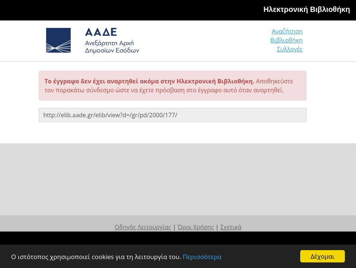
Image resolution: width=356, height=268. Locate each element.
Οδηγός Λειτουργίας (143, 227)
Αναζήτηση (287, 31)
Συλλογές (289, 49)
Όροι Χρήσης (195, 227)
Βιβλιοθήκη (286, 40)
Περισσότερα (202, 256)
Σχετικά (230, 227)
